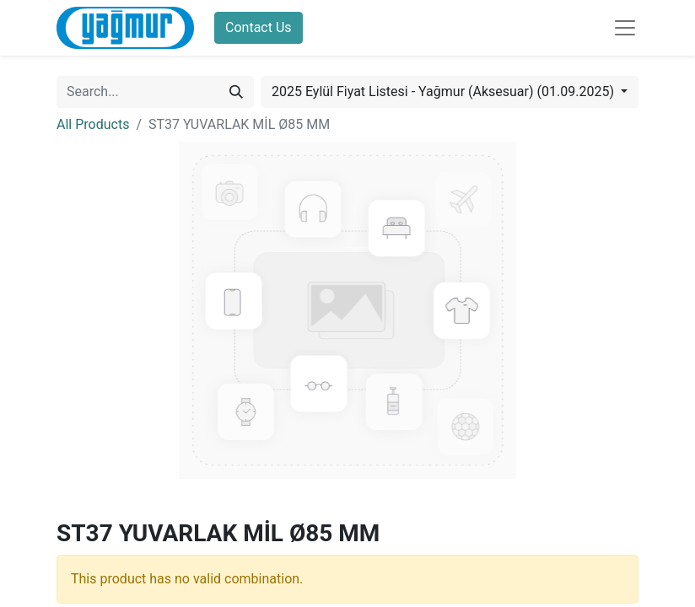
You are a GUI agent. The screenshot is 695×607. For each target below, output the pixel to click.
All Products (93, 124)
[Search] (236, 92)
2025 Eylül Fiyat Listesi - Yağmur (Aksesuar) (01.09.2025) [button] (444, 91)
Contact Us (258, 27)
